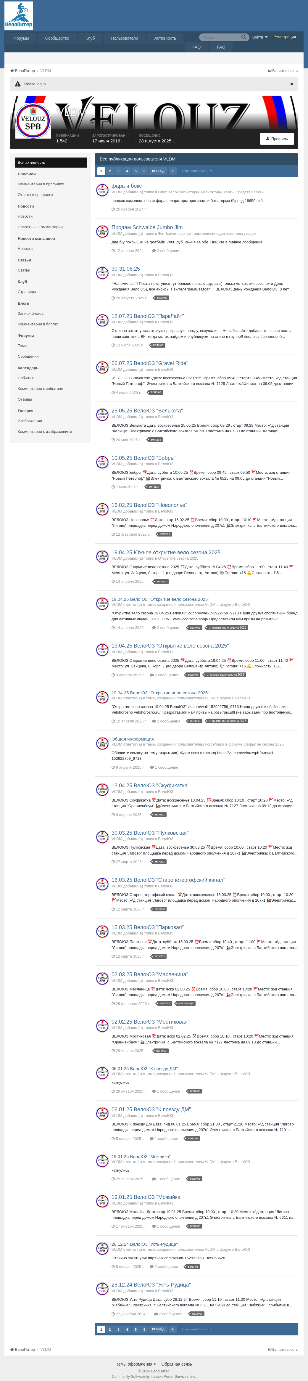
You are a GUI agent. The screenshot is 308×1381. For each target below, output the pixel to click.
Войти (260, 37)
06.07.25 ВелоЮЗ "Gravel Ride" (150, 359)
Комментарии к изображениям (45, 427)
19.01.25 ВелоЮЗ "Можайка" (141, 1152)
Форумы (21, 38)
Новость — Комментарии (40, 223)
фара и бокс (127, 182)
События (26, 374)
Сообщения (28, 352)
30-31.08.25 (126, 265)
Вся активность (31, 158)
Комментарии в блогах (38, 320)
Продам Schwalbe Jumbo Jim (147, 223)
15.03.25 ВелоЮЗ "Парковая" (148, 923)
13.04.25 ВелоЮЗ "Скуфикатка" (150, 781)
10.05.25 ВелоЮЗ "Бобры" (144, 454)
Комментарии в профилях (41, 180)
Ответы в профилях (35, 190)
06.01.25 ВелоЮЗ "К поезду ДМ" (145, 1064)
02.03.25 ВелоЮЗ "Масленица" (150, 970)
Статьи (24, 266)
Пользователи (124, 38)
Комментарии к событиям (41, 384)
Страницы (27, 287)
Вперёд (158, 166)
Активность (165, 38)
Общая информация (133, 734)
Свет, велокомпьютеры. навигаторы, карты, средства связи (211, 188)
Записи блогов (30, 309)
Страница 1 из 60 (197, 166)
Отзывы (25, 395)
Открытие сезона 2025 (178, 554)
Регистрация (284, 37)
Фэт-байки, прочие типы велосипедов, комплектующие (207, 229)
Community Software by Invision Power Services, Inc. (154, 1372)
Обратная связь (177, 1360)
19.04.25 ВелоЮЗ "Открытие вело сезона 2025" (160, 595)
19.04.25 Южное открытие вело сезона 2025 (166, 548)
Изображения (30, 417)
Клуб (90, 38)
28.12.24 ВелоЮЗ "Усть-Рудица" (145, 1239)
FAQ (196, 47)
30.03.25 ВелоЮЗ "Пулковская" (150, 829)
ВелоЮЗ (165, 271)
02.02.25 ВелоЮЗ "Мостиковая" (151, 1018)
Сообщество (57, 38)
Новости (25, 212)
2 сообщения (166, 246)
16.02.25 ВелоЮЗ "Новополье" (149, 501)
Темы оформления (136, 1360)
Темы (23, 341)
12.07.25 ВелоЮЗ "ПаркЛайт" (148, 312)
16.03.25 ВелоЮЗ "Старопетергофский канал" (168, 876)
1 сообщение (164, 763)
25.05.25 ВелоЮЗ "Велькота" (147, 407)
